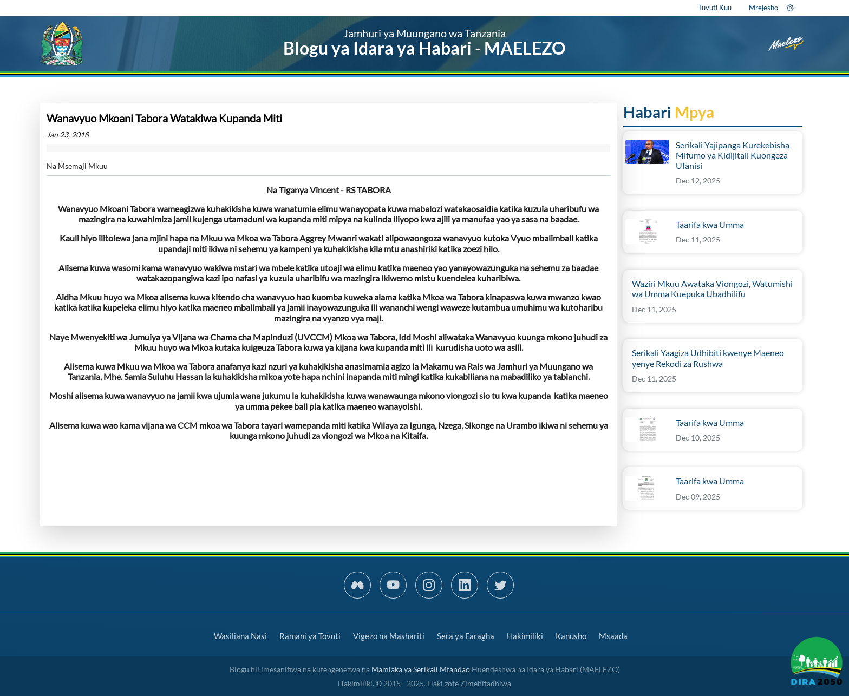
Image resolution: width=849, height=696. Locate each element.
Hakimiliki (525, 636)
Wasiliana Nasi (240, 636)
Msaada (613, 636)
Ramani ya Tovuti (310, 636)
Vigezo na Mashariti (388, 636)
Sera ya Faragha (465, 636)
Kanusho (571, 636)
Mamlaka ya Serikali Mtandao (420, 669)
